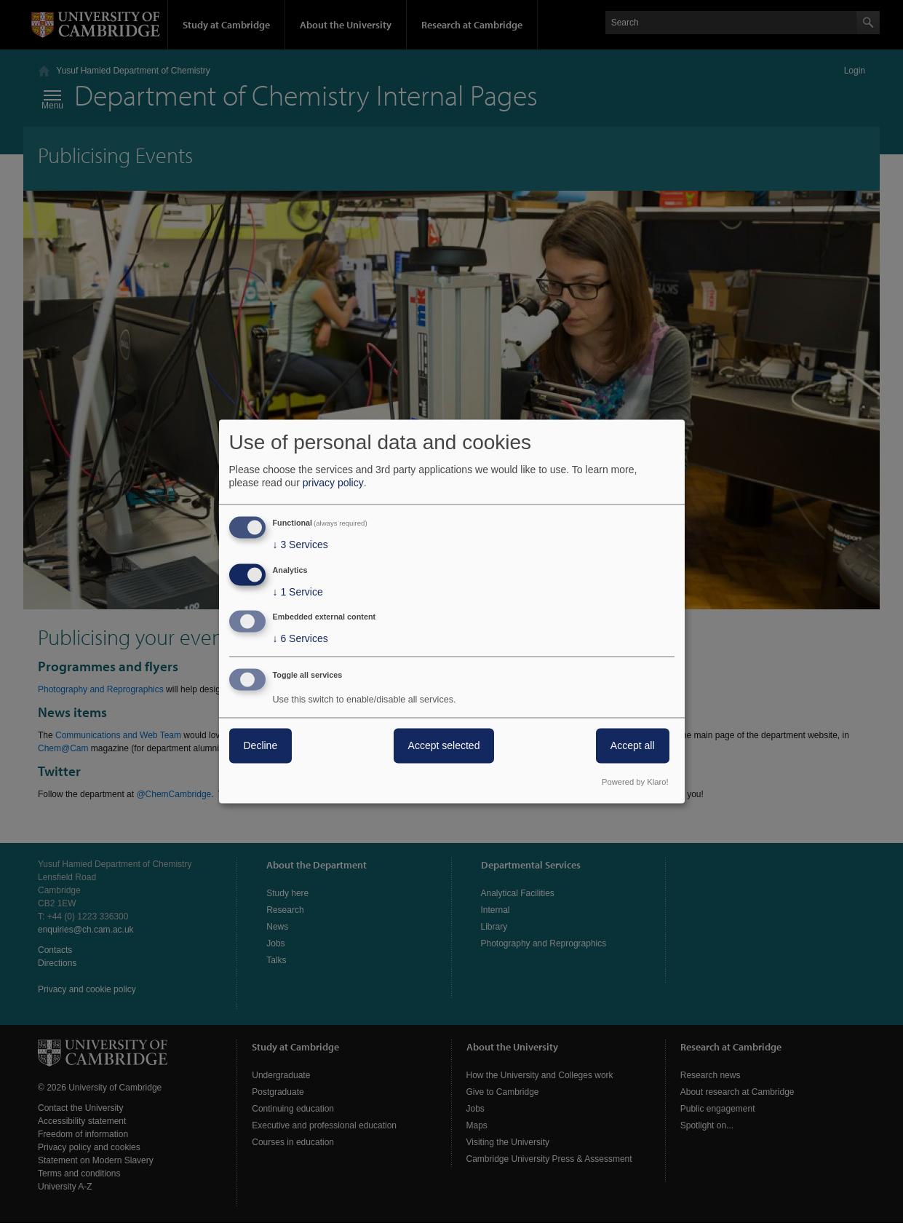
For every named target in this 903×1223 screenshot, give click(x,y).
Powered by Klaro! (635, 782)
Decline (261, 746)
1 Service (298, 592)
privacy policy (333, 482)
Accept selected (444, 746)
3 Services (300, 544)
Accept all (632, 746)
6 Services (300, 639)
